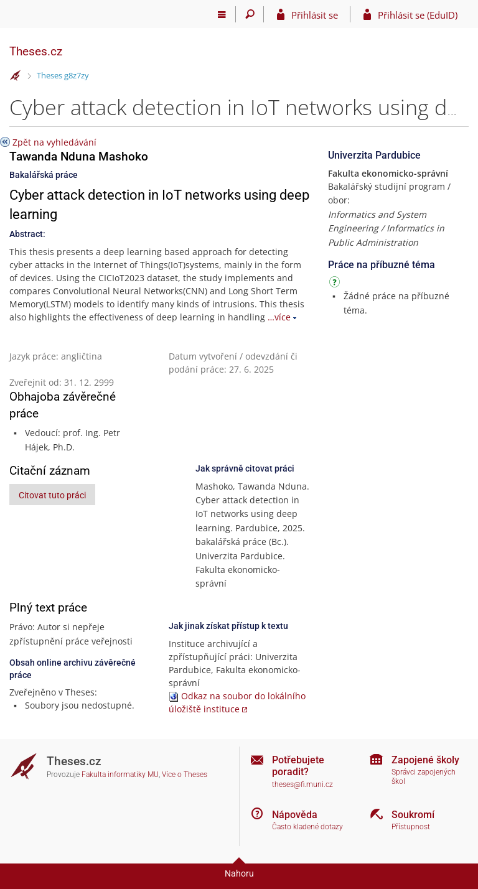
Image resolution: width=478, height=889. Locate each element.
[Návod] (336, 284)
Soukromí (412, 815)
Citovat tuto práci (52, 495)
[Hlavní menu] (222, 14)
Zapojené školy (425, 760)
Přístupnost (410, 826)
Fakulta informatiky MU (120, 774)
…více (279, 317)
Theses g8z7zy (63, 75)
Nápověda (294, 815)
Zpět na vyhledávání (54, 142)
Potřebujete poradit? (298, 766)
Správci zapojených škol (423, 777)
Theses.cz (35, 51)
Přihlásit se (314, 15)
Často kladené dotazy (307, 826)
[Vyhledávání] (250, 14)
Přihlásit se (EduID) (417, 15)
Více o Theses (184, 774)
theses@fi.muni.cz (302, 784)
